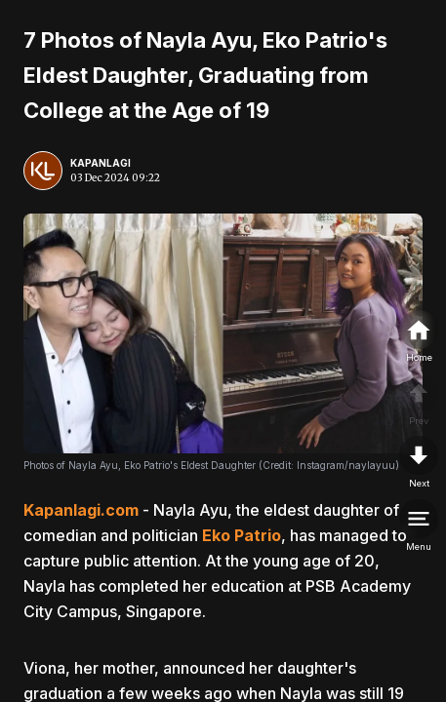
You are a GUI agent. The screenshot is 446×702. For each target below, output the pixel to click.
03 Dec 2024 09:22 (115, 178)
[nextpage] (418, 463)
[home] (418, 337)
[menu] (418, 526)
